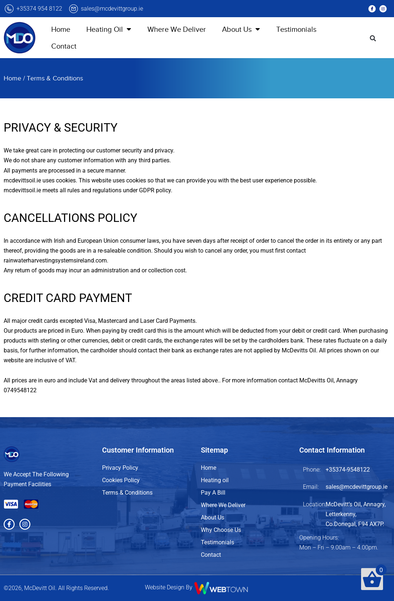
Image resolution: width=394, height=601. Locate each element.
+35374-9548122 (348, 469)
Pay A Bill (213, 492)
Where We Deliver (176, 29)
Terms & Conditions (127, 492)
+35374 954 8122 (39, 8)
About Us (241, 29)
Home (60, 29)
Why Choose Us (221, 529)
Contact (63, 46)
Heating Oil (108, 29)
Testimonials (296, 29)
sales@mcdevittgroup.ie (112, 8)
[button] (373, 38)
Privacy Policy (120, 467)
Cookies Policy (121, 480)
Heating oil (215, 480)
